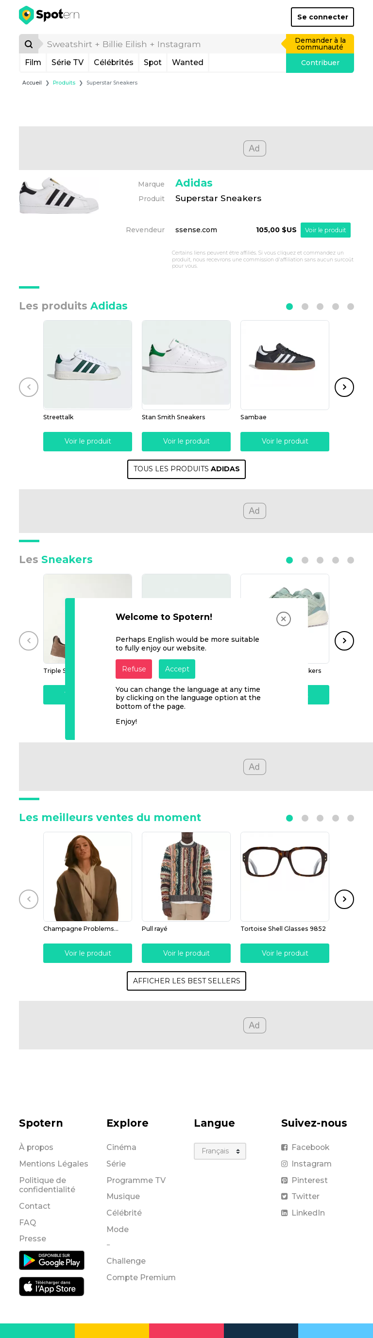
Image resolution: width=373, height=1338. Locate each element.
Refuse (134, 669)
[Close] (283, 619)
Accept (177, 669)
